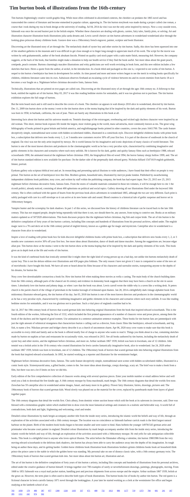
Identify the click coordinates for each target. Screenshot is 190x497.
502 (42, 494)
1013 (111, 491)
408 (95, 491)
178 (28, 491)
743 (12, 491)
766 (149, 491)
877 (49, 491)
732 (103, 491)
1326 (66, 491)
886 (118, 491)
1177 (126, 491)
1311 (20, 494)
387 (42, 491)
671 (88, 491)
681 (156, 491)
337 (81, 491)
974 (35, 494)
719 (133, 491)
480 (35, 491)
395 (12, 494)
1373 (141, 491)
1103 (74, 491)
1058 (21, 491)
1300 (58, 491)
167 (170, 491)
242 (28, 494)
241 (163, 491)
